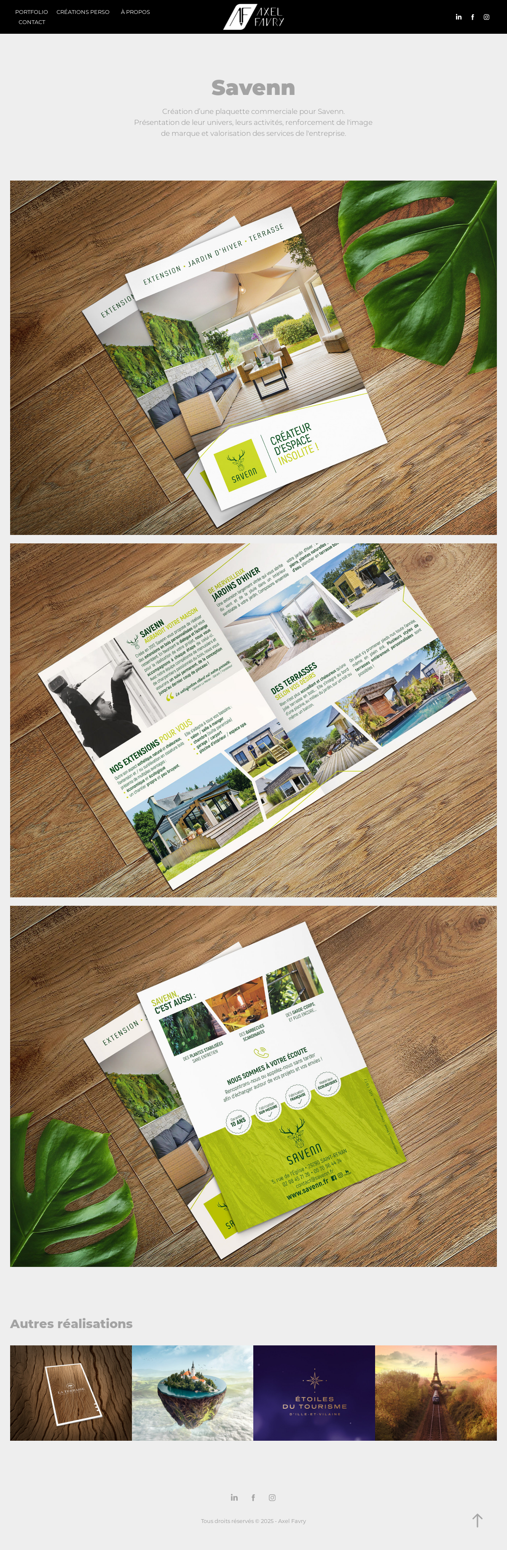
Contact (32, 21)
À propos (135, 11)
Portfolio (31, 11)
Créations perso (83, 11)
